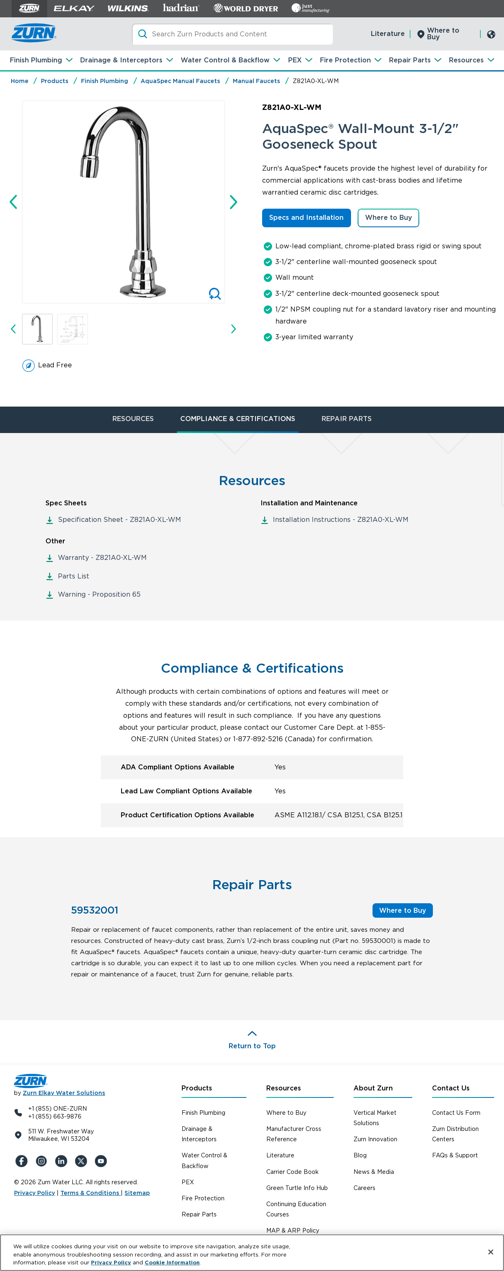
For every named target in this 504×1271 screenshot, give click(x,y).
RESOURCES (133, 419)
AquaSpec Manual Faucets (180, 81)
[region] (252, 1252)
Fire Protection (345, 60)
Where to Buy (443, 33)
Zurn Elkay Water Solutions (64, 1093)
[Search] (232, 34)
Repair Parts (410, 60)
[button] (37, 329)
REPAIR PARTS (347, 419)
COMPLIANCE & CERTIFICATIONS (237, 419)
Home (20, 81)
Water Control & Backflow (225, 60)
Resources (466, 60)
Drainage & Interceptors (121, 60)
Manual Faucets (256, 81)
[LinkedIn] (62, 1161)
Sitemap (137, 1193)
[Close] (491, 1252)
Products (54, 81)
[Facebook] (22, 1161)
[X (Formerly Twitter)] (82, 1161)
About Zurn (373, 1088)
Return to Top (252, 1046)
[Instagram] (42, 1161)
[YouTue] (101, 1161)
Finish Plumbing (36, 60)
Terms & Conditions (90, 1193)
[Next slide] (233, 202)
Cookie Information (172, 1262)
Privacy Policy (34, 1193)
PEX (295, 60)
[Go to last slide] (13, 202)
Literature (388, 34)
